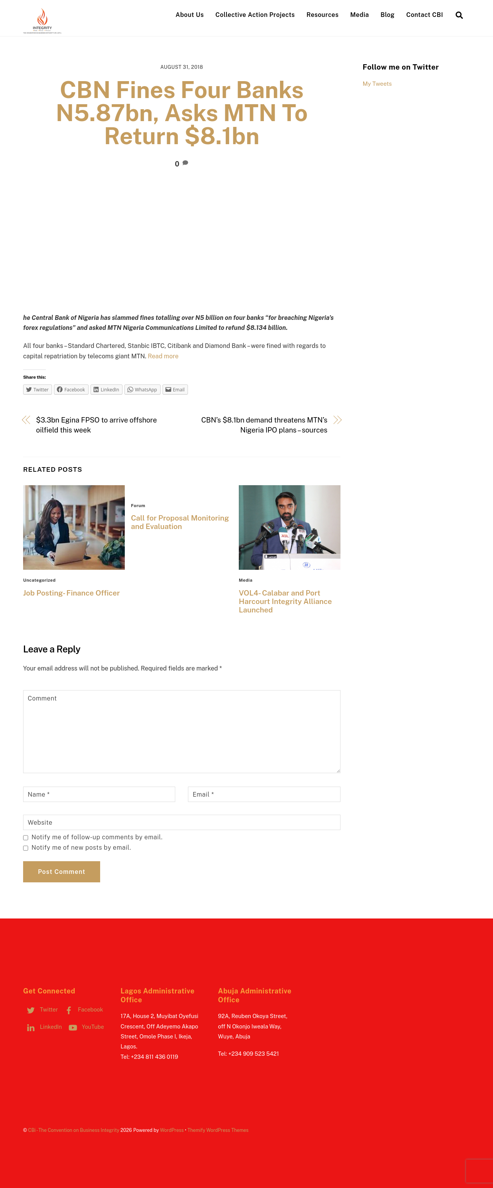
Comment (42, 698)
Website (40, 822)
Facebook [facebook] (82, 1009)
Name (39, 794)
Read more (163, 356)
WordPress (172, 1130)
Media (359, 14)
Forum (138, 505)
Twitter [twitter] (40, 1009)
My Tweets (377, 83)
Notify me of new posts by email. (81, 847)
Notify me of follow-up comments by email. (97, 837)
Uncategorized (39, 580)
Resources (323, 14)
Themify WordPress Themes (218, 1130)
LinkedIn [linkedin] (42, 1026)
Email (203, 794)
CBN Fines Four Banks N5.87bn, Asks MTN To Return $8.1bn (182, 113)
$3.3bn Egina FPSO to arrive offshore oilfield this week (96, 425)
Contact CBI (424, 14)
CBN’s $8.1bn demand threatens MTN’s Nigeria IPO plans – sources (264, 425)
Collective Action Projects (255, 14)
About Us (190, 14)
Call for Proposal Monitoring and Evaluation (180, 522)
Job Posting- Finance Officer (71, 593)
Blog (387, 14)
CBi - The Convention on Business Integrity (73, 1130)
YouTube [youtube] (84, 1026)
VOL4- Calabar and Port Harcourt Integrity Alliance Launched (285, 601)
